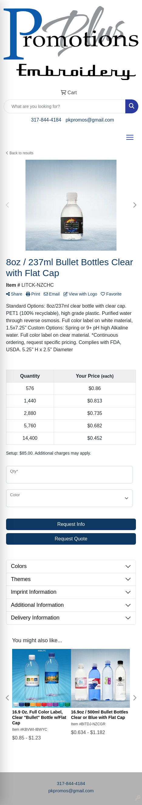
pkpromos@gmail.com (90, 119)
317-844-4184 (46, 119)
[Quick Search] (65, 106)
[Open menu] (130, 137)
